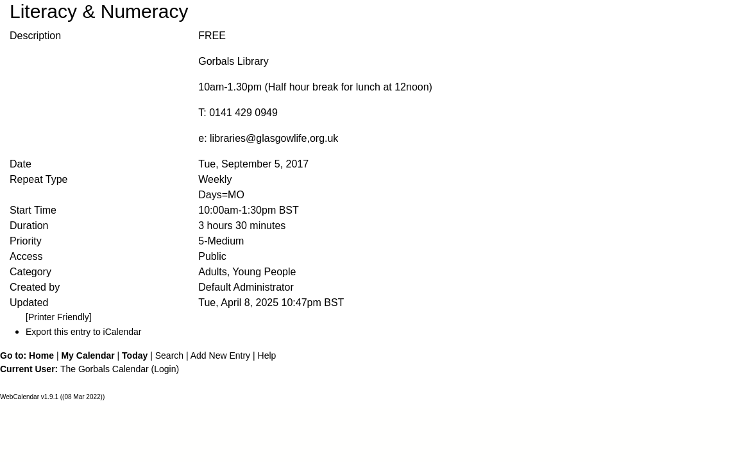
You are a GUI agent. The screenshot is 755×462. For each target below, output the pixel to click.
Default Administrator (246, 287)
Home (41, 355)
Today (135, 355)
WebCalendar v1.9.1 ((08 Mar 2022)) (52, 396)
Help (267, 355)
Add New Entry (220, 355)
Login (165, 369)
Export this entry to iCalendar (84, 332)
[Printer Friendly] (59, 317)
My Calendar (87, 355)
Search (169, 355)
